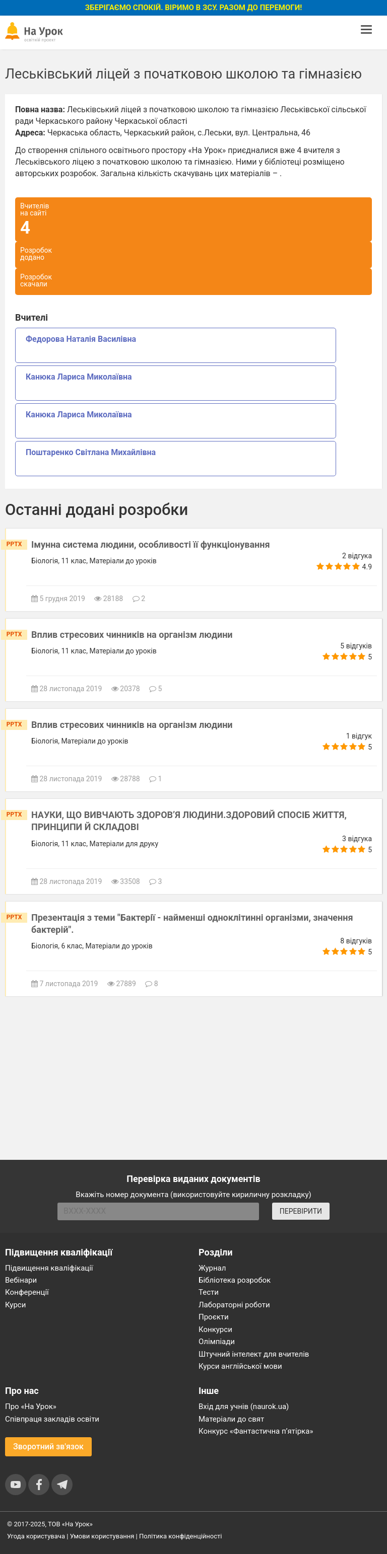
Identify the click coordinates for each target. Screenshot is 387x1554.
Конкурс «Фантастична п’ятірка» (256, 1431)
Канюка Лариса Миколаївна (79, 377)
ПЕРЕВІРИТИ (301, 1211)
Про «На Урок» (30, 1406)
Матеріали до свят (231, 1419)
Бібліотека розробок (235, 1280)
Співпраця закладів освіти (52, 1419)
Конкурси (215, 1329)
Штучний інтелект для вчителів (254, 1354)
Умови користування (102, 1536)
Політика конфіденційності (180, 1536)
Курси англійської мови (240, 1366)
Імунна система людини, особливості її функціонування (150, 544)
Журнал (212, 1268)
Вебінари (21, 1280)
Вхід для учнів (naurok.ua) (244, 1406)
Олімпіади (217, 1341)
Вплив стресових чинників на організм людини (132, 634)
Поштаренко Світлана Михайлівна (91, 452)
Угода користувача (36, 1536)
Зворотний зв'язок (48, 1446)
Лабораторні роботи (234, 1304)
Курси (15, 1304)
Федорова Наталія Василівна (81, 339)
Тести (209, 1292)
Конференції (27, 1292)
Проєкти (214, 1316)
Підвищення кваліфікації (49, 1268)
